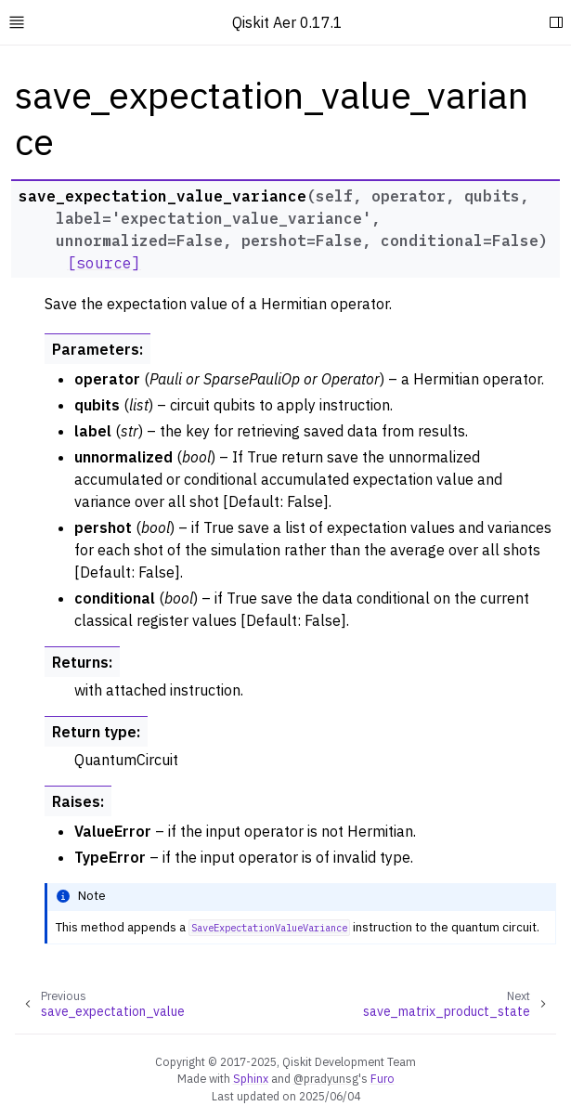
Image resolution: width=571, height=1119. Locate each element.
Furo (382, 1078)
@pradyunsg (325, 1078)
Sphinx (250, 1078)
